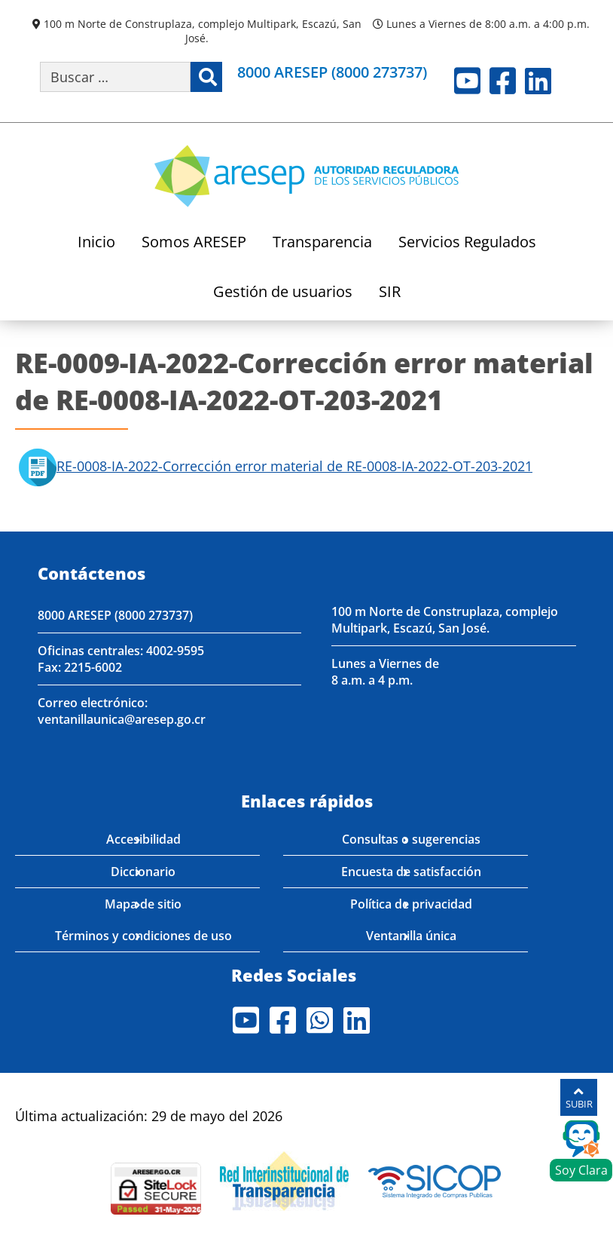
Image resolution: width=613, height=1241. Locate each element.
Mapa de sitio (143, 904)
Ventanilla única (411, 935)
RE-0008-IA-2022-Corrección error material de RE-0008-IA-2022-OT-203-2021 (294, 466)
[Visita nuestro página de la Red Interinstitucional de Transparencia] (284, 1179)
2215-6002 (93, 667)
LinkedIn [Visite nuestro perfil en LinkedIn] (538, 81)
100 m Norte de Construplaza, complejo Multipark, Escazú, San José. (202, 31)
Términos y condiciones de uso (143, 935)
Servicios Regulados (467, 243)
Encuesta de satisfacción (411, 871)
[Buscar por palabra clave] (115, 77)
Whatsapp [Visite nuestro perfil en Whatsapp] (319, 1020)
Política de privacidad (411, 904)
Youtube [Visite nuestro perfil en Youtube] (467, 81)
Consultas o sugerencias (411, 839)
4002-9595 (175, 650)
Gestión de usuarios (282, 293)
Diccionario (143, 871)
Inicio (96, 243)
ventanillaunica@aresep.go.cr (122, 719)
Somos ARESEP (194, 243)
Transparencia (322, 243)
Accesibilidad (143, 839)
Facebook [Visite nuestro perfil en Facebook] (502, 81)
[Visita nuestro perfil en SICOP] (435, 1179)
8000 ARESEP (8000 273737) (332, 72)
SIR (390, 293)
